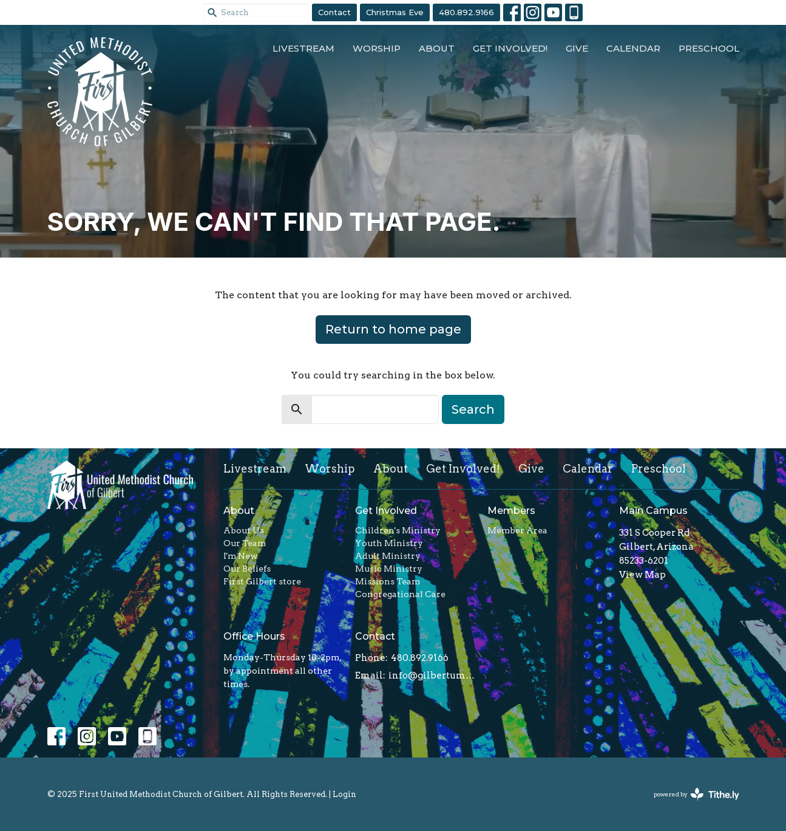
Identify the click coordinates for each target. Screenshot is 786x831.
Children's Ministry (398, 530)
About (437, 48)
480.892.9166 (466, 12)
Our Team (244, 543)
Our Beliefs (247, 568)
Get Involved (386, 510)
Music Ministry (388, 568)
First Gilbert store (262, 581)
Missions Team (387, 581)
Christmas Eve (395, 12)
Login (344, 794)
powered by (696, 794)
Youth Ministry (389, 543)
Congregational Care (400, 594)
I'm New (240, 556)
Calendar (633, 48)
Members (511, 510)
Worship (377, 48)
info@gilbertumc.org (431, 675)
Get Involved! (510, 48)
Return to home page (393, 329)
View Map (642, 574)
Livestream (303, 48)
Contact (334, 12)
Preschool (709, 48)
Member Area (517, 530)
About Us (243, 530)
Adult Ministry (388, 556)
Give (577, 48)
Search (473, 409)
